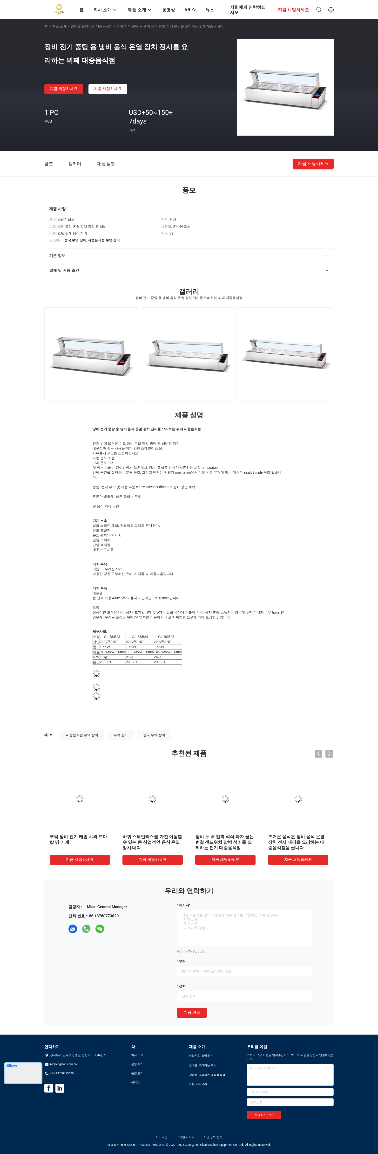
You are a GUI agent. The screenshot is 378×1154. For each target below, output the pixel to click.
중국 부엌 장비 (154, 735)
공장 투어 (137, 1064)
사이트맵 (161, 1137)
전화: (183, 986)
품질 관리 (137, 1073)
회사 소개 (137, 1055)
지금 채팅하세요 (64, 88)
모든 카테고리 (198, 1084)
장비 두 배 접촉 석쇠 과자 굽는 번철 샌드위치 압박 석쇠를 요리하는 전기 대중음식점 (224, 842)
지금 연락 (192, 1012)
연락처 (135, 1082)
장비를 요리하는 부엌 (202, 1065)
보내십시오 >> (264, 1115)
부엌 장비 (121, 735)
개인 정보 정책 (212, 1137)
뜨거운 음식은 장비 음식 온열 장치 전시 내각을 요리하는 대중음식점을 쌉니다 (296, 842)
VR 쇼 (190, 9)
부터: (183, 961)
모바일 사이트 (185, 1137)
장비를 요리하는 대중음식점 (92, 26)
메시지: (184, 905)
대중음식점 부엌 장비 (82, 735)
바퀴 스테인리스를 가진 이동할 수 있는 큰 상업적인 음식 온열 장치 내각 (152, 842)
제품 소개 (59, 26)
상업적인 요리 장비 (201, 1055)
